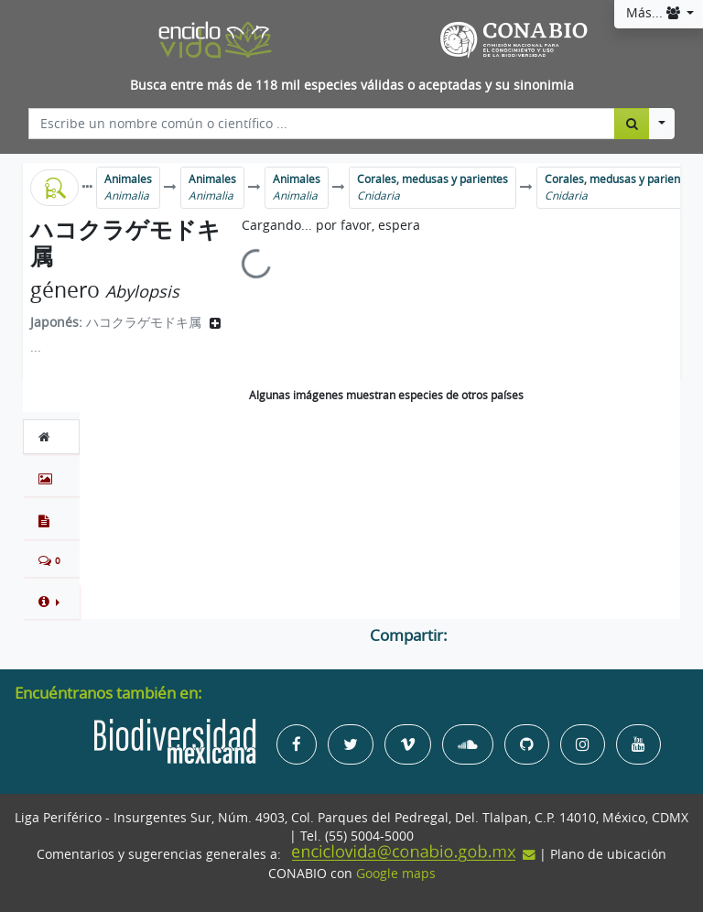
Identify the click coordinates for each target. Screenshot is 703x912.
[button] (51, 601)
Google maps (396, 873)
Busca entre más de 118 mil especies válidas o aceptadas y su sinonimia (352, 85)
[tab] (51, 436)
